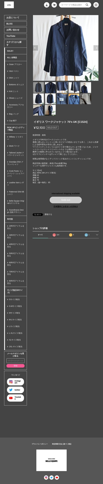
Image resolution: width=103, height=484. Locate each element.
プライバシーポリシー (40, 444)
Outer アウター (15, 64)
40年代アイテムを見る (15, 245)
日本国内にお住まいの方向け (66, 206)
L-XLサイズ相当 (16, 333)
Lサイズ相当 (14, 326)
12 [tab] (50, 110)
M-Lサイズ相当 (15, 320)
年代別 (10, 219)
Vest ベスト (14, 71)
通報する (48, 214)
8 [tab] (62, 98)
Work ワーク (14, 146)
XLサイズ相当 (15, 340)
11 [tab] (38, 110)
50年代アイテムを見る (15, 254)
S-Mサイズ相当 (15, 306)
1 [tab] (38, 87)
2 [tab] (50, 87)
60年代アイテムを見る (15, 263)
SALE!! (10, 51)
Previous (35, 48)
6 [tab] (38, 98)
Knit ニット (14, 91)
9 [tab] (74, 98)
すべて (40, 235)
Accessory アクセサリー (15, 106)
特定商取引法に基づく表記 (61, 444)
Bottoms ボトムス (16, 84)
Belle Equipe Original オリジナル (15, 202)
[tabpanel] (66, 48)
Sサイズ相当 (14, 299)
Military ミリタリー (15, 138)
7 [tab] (50, 98)
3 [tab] (62, 87)
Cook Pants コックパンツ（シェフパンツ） (15, 173)
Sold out (65, 200)
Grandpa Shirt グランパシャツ (15, 163)
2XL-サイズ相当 (16, 346)
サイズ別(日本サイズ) (15, 291)
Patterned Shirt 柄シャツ (15, 193)
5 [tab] (85, 87)
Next (96, 48)
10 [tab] (85, 98)
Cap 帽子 (13, 121)
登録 (15, 366)
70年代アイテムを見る (15, 273)
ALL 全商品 (12, 57)
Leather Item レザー (15, 183)
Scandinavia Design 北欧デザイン (15, 211)
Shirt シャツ (14, 78)
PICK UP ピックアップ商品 (16, 128)
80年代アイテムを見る (15, 282)
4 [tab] (74, 87)
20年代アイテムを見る (15, 227)
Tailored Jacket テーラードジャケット (15, 154)
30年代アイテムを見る (15, 236)
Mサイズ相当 (14, 313)
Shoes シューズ (16, 98)
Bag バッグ (14, 114)
